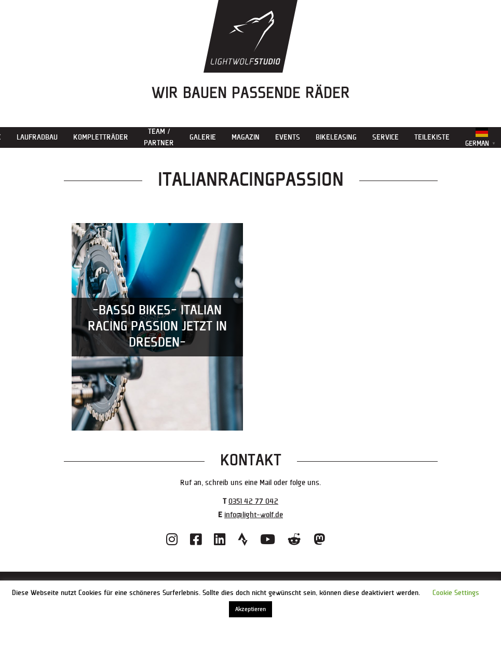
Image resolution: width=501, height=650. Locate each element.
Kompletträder (100, 137)
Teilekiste (432, 137)
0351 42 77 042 (253, 501)
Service (385, 137)
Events (287, 137)
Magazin (246, 137)
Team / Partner (159, 137)
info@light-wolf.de (253, 515)
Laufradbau (37, 137)
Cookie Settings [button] (455, 593)
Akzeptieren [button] (250, 609)
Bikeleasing (336, 137)
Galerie (202, 137)
